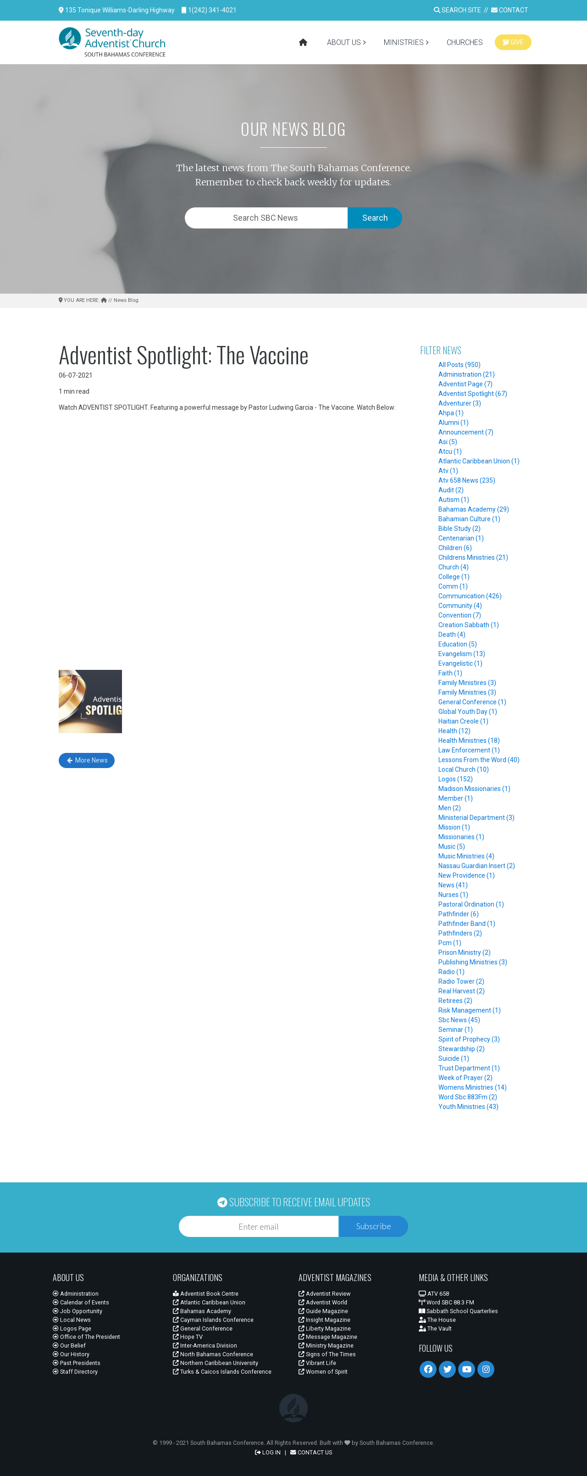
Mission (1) (454, 827)
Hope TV (188, 1336)
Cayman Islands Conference (213, 1319)
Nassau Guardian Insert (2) (476, 865)
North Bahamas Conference (213, 1354)
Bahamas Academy (202, 1311)
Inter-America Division (205, 1345)
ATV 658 (434, 1293)
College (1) (454, 576)
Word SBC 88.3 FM (446, 1302)
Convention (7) (459, 615)
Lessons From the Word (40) (479, 759)
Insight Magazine (324, 1319)
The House (437, 1319)
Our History (71, 1354)
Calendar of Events (81, 1302)
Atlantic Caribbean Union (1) (479, 461)
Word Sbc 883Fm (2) (467, 1097)
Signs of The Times (327, 1354)
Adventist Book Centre (205, 1293)
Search (375, 218)
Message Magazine (328, 1336)
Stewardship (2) (461, 1049)
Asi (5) (447, 442)
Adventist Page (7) (465, 384)
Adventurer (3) (459, 403)
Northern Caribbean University (215, 1362)
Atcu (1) (450, 451)
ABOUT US (344, 42)
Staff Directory (75, 1371)
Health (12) (454, 731)
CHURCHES (465, 42)
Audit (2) (451, 490)
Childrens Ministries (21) (473, 557)
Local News (72, 1319)
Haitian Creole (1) (463, 721)
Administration (76, 1293)
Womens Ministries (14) (472, 1087)
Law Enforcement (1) (469, 750)
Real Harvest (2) (461, 991)
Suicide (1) (453, 1058)
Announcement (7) (465, 432)
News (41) (453, 885)
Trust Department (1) (469, 1068)
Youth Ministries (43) (468, 1106)
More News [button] (87, 760)
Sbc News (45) (459, 1020)
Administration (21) (466, 374)
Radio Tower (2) (461, 981)
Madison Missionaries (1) (474, 788)
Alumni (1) (453, 422)
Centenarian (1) (461, 538)
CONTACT (509, 10)
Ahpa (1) (451, 413)
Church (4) (453, 567)
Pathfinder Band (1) (466, 923)
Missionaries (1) (461, 837)
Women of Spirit (323, 1371)
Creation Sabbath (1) (468, 625)
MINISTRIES (404, 42)
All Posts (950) (459, 364)
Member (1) (455, 798)
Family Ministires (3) (467, 682)
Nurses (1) (453, 894)
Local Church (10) (463, 769)
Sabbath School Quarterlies (458, 1311)
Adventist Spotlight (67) (472, 393)
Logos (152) (455, 779)
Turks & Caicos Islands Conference (222, 1371)
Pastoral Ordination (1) (471, 904)
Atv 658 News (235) (466, 480)
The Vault (435, 1328)
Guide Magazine (323, 1311)
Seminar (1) (455, 1029)
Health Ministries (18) (469, 740)
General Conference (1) (472, 702)
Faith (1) (450, 673)
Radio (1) (451, 971)
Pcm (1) (449, 943)
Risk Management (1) (469, 1010)
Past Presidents (76, 1362)
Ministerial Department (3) (476, 817)
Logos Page (72, 1328)
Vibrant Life (317, 1362)
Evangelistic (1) (460, 663)
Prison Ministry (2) (464, 952)
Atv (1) (448, 470)
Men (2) (449, 808)
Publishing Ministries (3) (472, 962)
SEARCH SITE (457, 10)
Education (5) (457, 644)
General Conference (203, 1328)
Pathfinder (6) (458, 914)
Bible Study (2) (459, 528)
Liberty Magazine (325, 1328)
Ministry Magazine (326, 1345)
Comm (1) (453, 586)
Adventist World (323, 1302)
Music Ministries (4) (466, 856)
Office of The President (86, 1336)
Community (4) (460, 605)
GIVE (513, 42)
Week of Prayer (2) (465, 1077)
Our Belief (69, 1345)
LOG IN (268, 1452)
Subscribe (373, 1226)
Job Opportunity (77, 1311)
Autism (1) (453, 499)
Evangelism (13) (461, 653)
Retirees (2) (455, 1000)
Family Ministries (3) (467, 692)
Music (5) (451, 846)
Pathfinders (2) (460, 933)
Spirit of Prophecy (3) (469, 1039)
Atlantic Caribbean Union (209, 1302)
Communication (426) (470, 596)
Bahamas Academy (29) (473, 509)
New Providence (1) (466, 875)
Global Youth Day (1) (467, 711)
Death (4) (451, 634)
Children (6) (455, 547)
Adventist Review (324, 1293)
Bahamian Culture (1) (469, 519)
